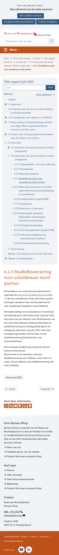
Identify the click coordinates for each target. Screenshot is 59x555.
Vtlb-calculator (14, 474)
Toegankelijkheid (11, 536)
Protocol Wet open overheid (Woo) (24, 456)
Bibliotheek (12, 483)
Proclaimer (44, 536)
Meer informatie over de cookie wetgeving (31, 9)
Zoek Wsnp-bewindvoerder (20, 479)
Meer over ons (14, 447)
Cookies (33, 536)
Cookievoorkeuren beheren (18, 21)
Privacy (24, 536)
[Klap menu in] (5, 142)
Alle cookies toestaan (30, 15)
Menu (14, 49)
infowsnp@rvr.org (14, 515)
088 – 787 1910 (13, 511)
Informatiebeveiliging (13, 541)
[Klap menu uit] (5, 104)
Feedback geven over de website (23, 451)
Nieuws (10, 470)
